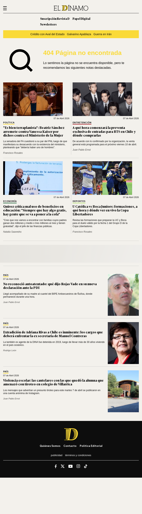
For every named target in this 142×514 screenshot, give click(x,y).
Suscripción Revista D (54, 18)
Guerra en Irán (103, 34)
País (6, 275)
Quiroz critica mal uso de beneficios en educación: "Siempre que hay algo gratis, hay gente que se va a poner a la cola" (34, 210)
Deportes (79, 201)
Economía (10, 201)
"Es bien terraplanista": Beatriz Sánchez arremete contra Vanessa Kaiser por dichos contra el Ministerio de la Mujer (33, 131)
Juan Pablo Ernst (82, 149)
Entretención (82, 122)
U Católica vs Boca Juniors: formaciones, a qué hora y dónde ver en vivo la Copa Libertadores (105, 210)
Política (8, 122)
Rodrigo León (9, 350)
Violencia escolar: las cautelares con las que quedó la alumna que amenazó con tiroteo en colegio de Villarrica (53, 382)
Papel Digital (81, 18)
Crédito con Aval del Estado (47, 34)
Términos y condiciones (78, 455)
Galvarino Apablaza (79, 34)
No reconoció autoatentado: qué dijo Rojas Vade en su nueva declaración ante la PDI (50, 285)
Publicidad (56, 455)
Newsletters (48, 24)
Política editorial (91, 445)
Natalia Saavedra (12, 231)
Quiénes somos (50, 445)
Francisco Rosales (13, 153)
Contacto (70, 445)
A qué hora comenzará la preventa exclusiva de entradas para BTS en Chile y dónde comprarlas (104, 131)
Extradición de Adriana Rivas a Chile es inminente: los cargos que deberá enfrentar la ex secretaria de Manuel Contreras (53, 334)
